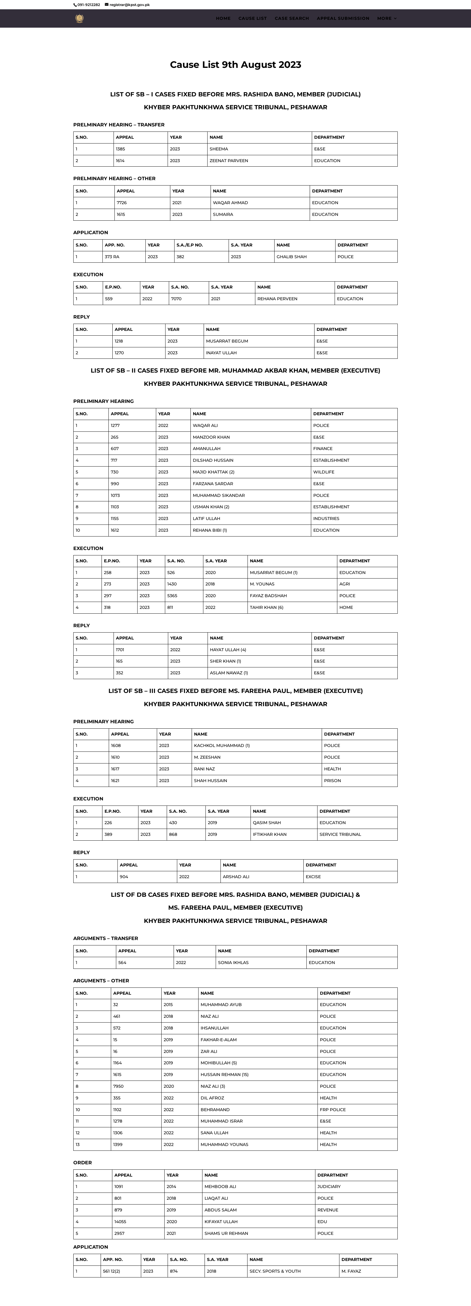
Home (223, 18)
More (384, 18)
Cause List (253, 18)
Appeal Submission (343, 18)
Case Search (292, 18)
